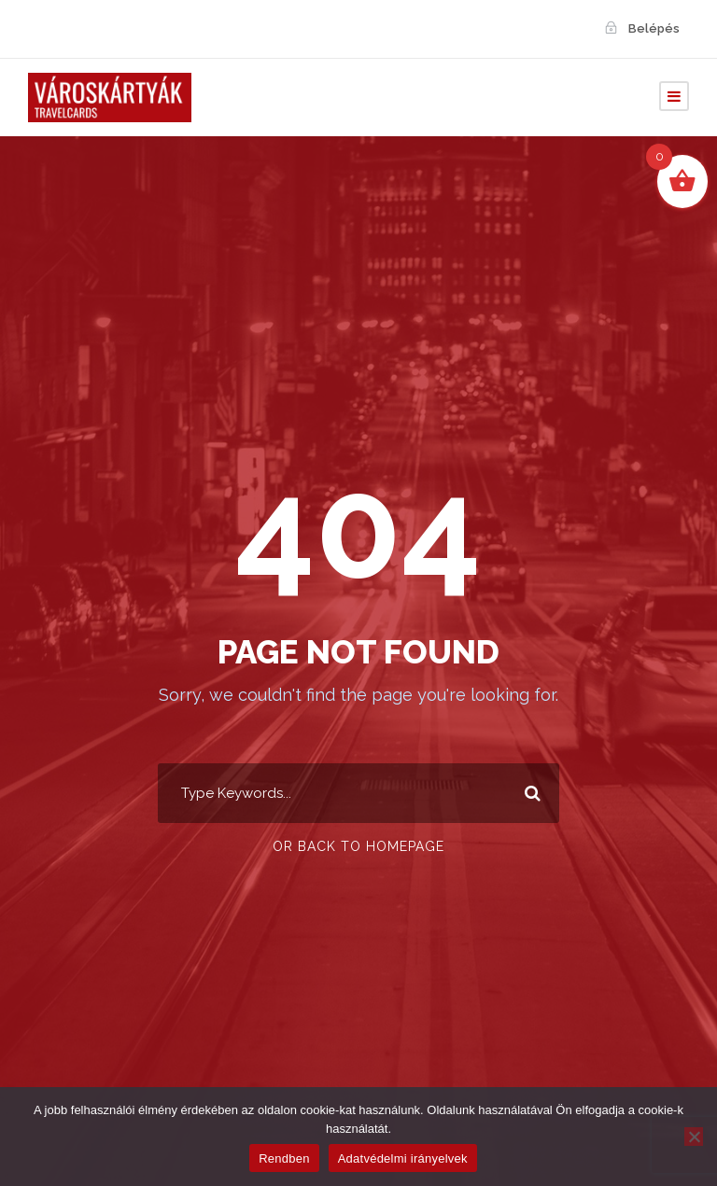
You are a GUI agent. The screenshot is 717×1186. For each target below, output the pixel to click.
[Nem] (693, 1136)
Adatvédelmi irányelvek (403, 1158)
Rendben (284, 1158)
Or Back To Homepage (358, 846)
